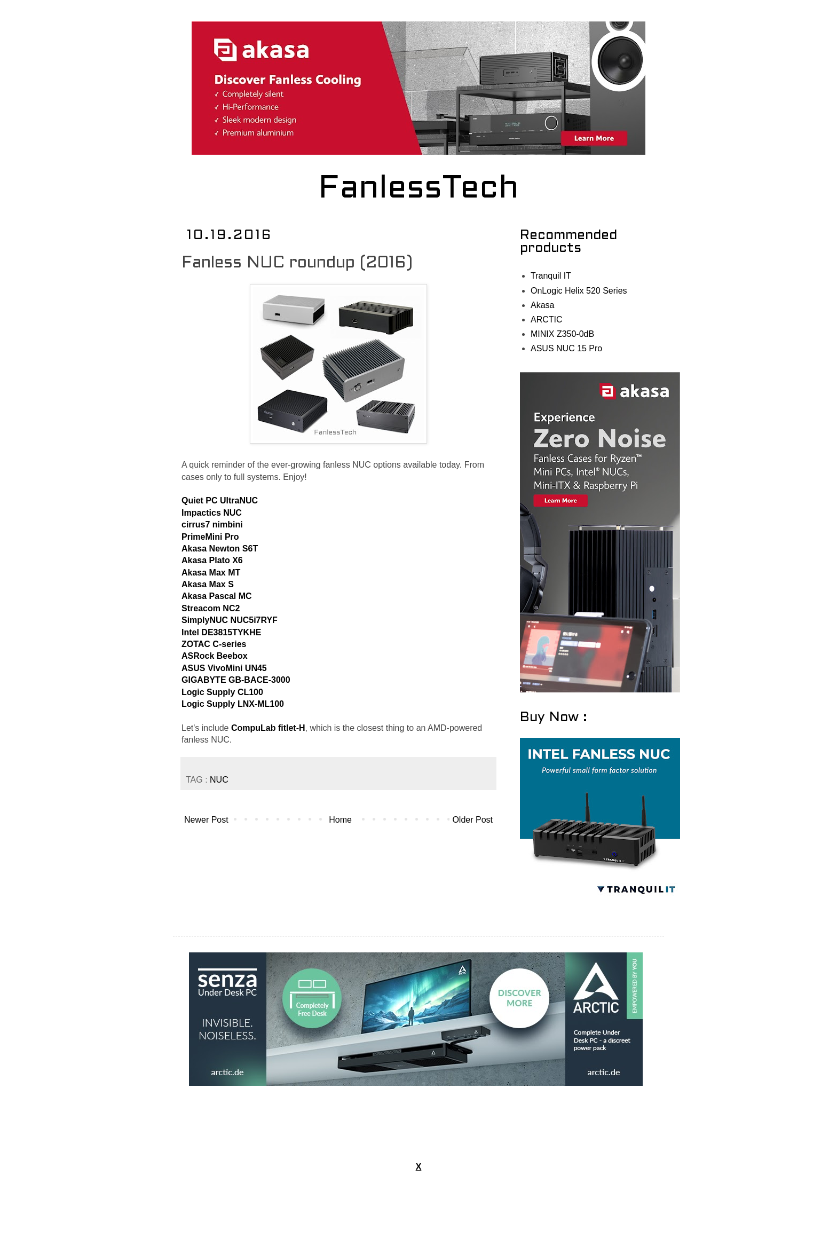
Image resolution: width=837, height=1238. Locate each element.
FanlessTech (419, 189)
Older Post (472, 819)
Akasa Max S (207, 584)
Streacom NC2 (210, 608)
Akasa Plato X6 (212, 560)
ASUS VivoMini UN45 (224, 668)
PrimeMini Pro (210, 536)
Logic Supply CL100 (222, 692)
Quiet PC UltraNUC (219, 500)
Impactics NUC (211, 512)
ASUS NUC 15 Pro (566, 348)
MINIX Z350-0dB (562, 333)
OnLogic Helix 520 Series (579, 290)
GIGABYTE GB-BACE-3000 (235, 679)
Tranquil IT (551, 275)
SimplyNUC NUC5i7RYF (229, 620)
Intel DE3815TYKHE (221, 632)
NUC (219, 779)
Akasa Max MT (210, 572)
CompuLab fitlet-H (268, 727)
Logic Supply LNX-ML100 (232, 703)
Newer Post (206, 819)
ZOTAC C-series (214, 644)
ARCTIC (547, 319)
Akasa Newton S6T (219, 548)
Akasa (542, 305)
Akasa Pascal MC (216, 596)
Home (340, 819)
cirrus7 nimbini (212, 524)
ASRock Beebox (214, 655)
